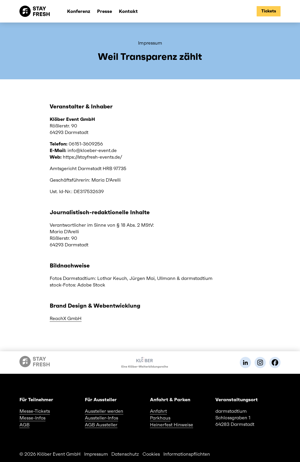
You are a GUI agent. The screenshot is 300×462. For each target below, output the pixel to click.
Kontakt (125, 11)
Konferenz (75, 11)
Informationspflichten (188, 453)
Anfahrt (158, 411)
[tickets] (268, 11)
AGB (24, 424)
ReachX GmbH (66, 318)
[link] (245, 362)
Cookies (152, 453)
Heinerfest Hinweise (171, 424)
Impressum (96, 453)
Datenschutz (125, 453)
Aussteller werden (104, 411)
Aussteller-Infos (101, 417)
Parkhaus (160, 417)
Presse (101, 11)
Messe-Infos (32, 417)
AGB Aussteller (101, 424)
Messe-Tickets (34, 411)
